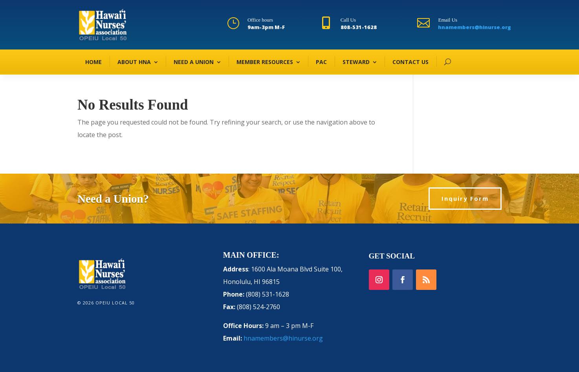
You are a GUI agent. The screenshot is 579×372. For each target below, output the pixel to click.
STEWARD (356, 62)
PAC (321, 62)
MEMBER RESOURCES (264, 62)
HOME (93, 62)
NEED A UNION (194, 62)
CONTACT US (410, 62)
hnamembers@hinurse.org (474, 27)
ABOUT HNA (134, 62)
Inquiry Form (465, 198)
